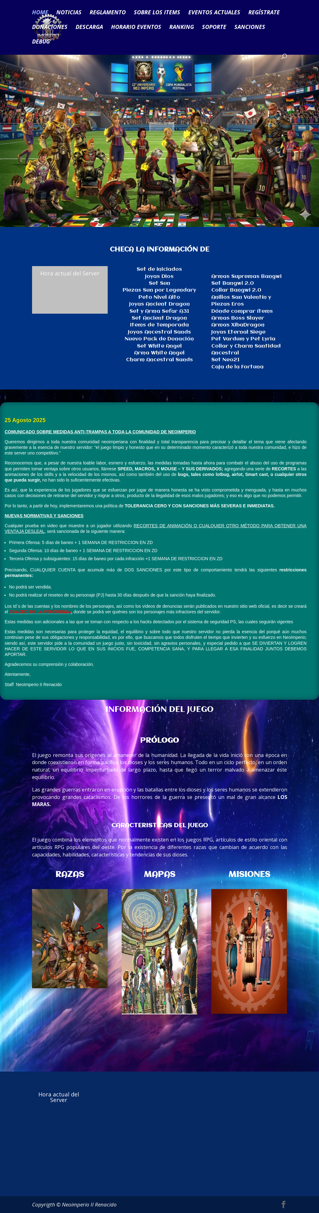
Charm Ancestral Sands (159, 359)
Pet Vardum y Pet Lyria (243, 339)
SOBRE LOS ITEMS (157, 13)
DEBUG (41, 42)
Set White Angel (159, 346)
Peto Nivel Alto (159, 297)
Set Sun (159, 283)
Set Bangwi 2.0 (232, 283)
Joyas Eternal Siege (238, 332)
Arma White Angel (159, 353)
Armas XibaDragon (238, 325)
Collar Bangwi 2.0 (236, 290)
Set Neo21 (225, 359)
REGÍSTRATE (264, 13)
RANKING (181, 28)
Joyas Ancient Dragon (159, 304)
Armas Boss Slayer (237, 318)
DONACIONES (50, 28)
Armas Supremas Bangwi (246, 276)
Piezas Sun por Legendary (159, 290)
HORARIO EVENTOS (136, 28)
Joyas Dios (159, 276)
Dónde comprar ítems (242, 311)
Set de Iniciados (159, 269)
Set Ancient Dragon (159, 318)
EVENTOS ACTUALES (214, 13)
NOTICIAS (69, 13)
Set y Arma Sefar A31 (159, 311)
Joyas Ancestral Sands (159, 332)
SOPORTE (214, 28)
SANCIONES (249, 28)
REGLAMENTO (108, 13)
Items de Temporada (159, 325)
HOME (40, 13)
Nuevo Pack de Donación (159, 339)
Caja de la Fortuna (237, 367)
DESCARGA (89, 28)
